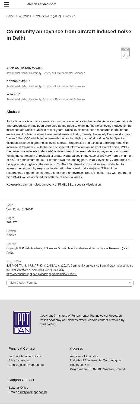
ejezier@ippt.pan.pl (31, 364)
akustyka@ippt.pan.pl (32, 392)
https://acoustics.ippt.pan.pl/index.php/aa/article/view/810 (41, 274)
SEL (70, 184)
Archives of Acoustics (41, 4)
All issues (25, 16)
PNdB (62, 184)
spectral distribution (88, 184)
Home (10, 16)
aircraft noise (31, 184)
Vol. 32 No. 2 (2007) (48, 16)
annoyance (49, 184)
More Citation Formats (23, 282)
